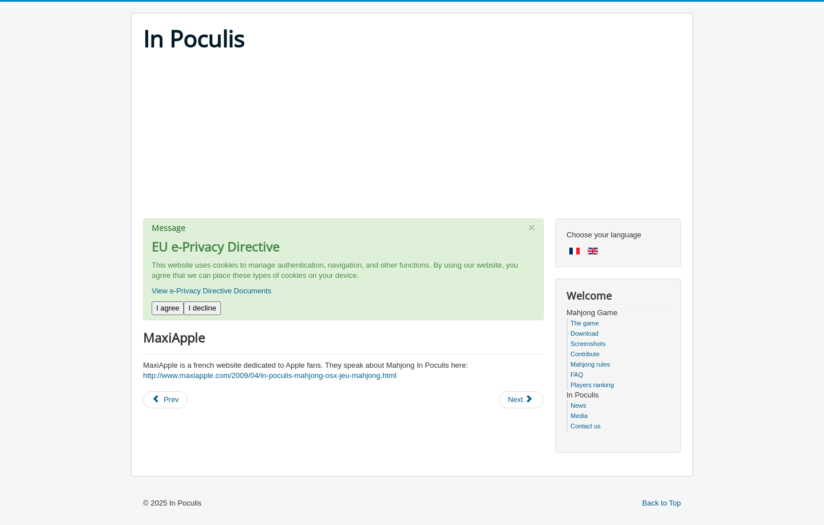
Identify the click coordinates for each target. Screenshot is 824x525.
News (579, 405)
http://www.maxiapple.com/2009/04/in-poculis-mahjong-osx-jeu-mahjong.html (270, 375)
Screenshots (588, 343)
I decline (202, 308)
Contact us (586, 426)
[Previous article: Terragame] (165, 399)
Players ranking (592, 384)
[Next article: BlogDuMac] (521, 399)
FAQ (577, 374)
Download (585, 333)
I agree (167, 308)
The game (585, 323)
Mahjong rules (590, 364)
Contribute (585, 354)
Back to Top (661, 503)
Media (579, 415)
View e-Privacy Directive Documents (211, 291)
